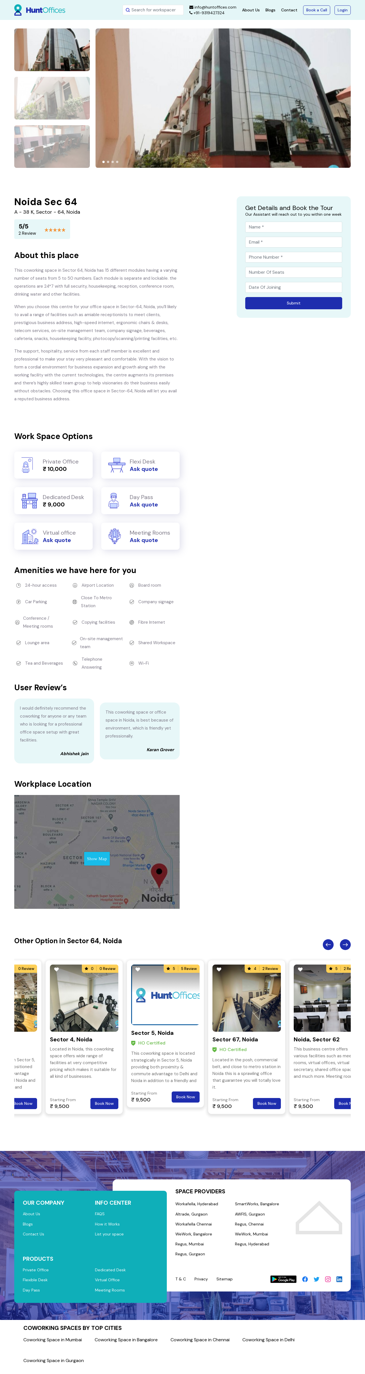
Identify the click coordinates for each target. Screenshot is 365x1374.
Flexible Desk (35, 1284)
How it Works (108, 1225)
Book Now (23, 1103)
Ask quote (144, 469)
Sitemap (226, 1283)
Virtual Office (108, 1284)
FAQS (100, 1214)
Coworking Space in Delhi (268, 1345)
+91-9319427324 (207, 12)
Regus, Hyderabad (252, 1248)
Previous (328, 944)
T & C (181, 1283)
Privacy (203, 1283)
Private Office (36, 1273)
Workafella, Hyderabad (197, 1204)
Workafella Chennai (193, 1226)
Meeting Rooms (110, 1294)
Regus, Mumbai (190, 1248)
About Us (251, 10)
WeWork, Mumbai (251, 1237)
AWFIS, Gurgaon (249, 1215)
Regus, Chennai (249, 1226)
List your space (110, 1236)
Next (345, 944)
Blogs (270, 10)
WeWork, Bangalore (194, 1237)
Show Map (97, 858)
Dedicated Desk (111, 1273)
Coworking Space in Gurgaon (53, 1365)
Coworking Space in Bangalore (126, 1345)
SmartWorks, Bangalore (257, 1204)
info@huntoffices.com (212, 7)
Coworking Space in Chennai (200, 1345)
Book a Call (316, 10)
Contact (289, 10)
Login (343, 10)
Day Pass (32, 1294)
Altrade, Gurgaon (191, 1215)
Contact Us (34, 1236)
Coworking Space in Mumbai (52, 1345)
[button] (103, 162)
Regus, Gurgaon (190, 1258)
